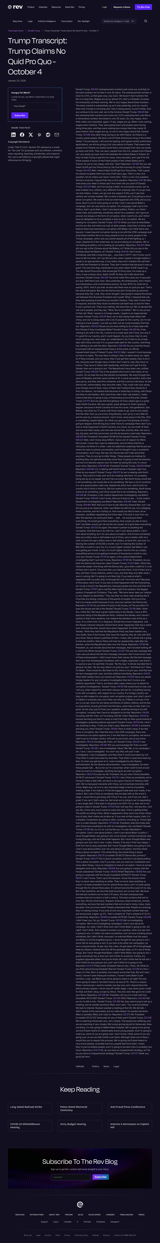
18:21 (101, 855)
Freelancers (126, 1215)
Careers (110, 1215)
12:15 (89, 605)
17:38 (86, 829)
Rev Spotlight (84, 21)
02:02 (87, 170)
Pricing (69, 1215)
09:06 (90, 469)
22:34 (148, 1017)
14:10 (120, 686)
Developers (95, 1215)
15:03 (136, 722)
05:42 (95, 326)
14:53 (145, 712)
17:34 (112, 823)
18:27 (94, 858)
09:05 (140, 465)
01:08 (87, 134)
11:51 (94, 589)
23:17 (96, 1050)
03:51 (124, 251)
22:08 (116, 1001)
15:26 (103, 745)
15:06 (135, 725)
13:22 (121, 650)
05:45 (132, 329)
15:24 (136, 741)
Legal (30, 21)
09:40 (95, 498)
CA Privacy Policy (81, 1235)
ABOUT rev (54, 1215)
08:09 (80, 436)
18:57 (79, 878)
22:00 (102, 995)
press (142, 1215)
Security (48, 1235)
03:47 (140, 245)
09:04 (102, 465)
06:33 (95, 371)
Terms (57, 1235)
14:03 (130, 676)
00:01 (94, 89)
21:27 (90, 965)
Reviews (106, 1235)
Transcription (66, 21)
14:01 (146, 673)
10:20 (94, 527)
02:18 (143, 180)
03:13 (117, 222)
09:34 (80, 495)
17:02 (111, 806)
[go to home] (80, 1205)
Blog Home (17, 21)
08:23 (80, 439)
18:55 (139, 871)
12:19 (132, 608)
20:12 (119, 920)
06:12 (117, 352)
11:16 (125, 560)
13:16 (142, 644)
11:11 (103, 556)
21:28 (136, 969)
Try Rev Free (143, 7)
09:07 (116, 472)
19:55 (103, 917)
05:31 (103, 316)
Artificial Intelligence (47, 21)
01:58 (135, 164)
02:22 (87, 186)
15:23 (90, 741)
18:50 (112, 868)
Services (20, 1215)
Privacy (67, 1235)
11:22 (130, 563)
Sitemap (96, 1235)
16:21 (115, 777)
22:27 (127, 1014)
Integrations (37, 1215)
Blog (80, 1215)
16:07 (90, 774)
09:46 (128, 501)
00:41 (141, 112)
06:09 (122, 345)
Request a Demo (122, 7)
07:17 (86, 401)
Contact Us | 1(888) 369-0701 (125, 1235)
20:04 (147, 917)
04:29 (105, 277)
